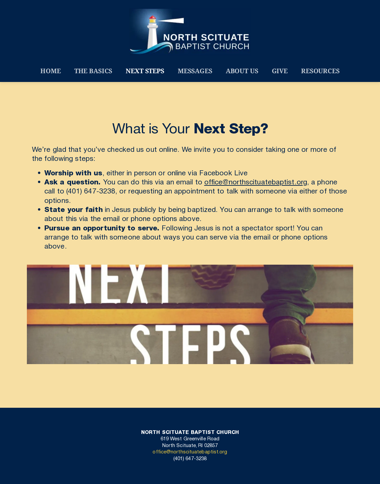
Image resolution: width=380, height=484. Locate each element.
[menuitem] (50, 71)
